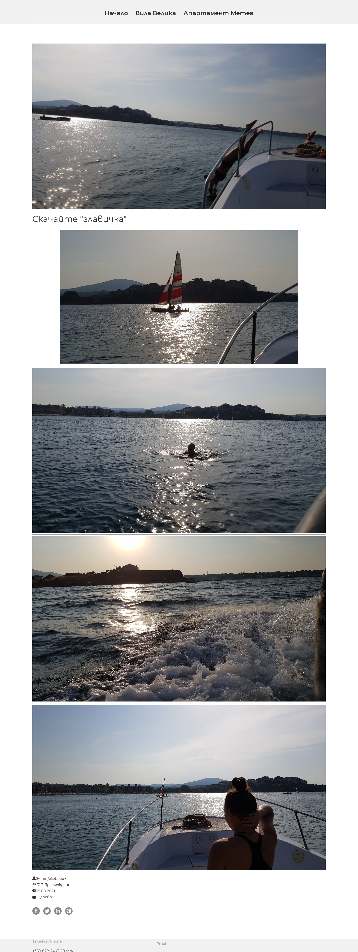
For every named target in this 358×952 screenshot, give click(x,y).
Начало (116, 13)
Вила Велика (155, 13)
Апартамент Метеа (218, 13)
